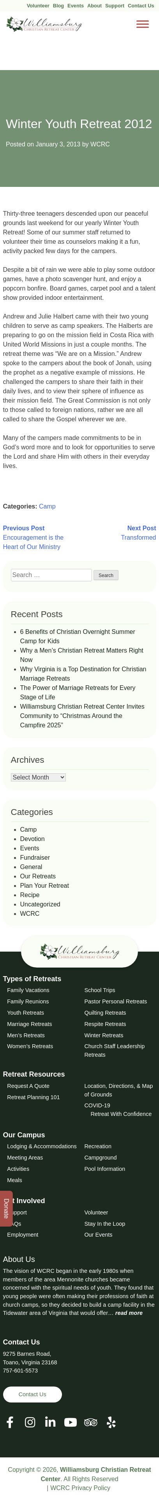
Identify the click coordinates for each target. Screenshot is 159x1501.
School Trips (99, 990)
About (94, 6)
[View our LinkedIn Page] (50, 1422)
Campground (100, 1157)
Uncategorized (40, 904)
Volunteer (38, 6)
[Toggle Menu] (142, 24)
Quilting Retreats (105, 1013)
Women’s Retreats (30, 1046)
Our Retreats (38, 876)
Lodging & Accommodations (41, 1146)
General (31, 867)
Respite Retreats (105, 1024)
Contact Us (141, 6)
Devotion (32, 839)
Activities (18, 1169)
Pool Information (104, 1169)
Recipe (30, 895)
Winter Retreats (103, 1035)
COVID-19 (97, 1105)
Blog (58, 6)
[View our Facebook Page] (10, 1422)
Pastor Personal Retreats (115, 1001)
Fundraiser (35, 857)
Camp (47, 506)
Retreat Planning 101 (33, 1097)
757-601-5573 (20, 1370)
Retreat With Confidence (121, 1114)
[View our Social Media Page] (30, 1422)
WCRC (100, 144)
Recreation (97, 1146)
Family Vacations (28, 990)
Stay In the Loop (104, 1224)
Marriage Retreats (29, 1024)
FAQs (14, 1224)
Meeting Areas (25, 1157)
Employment (22, 1235)
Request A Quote (28, 1086)
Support (114, 6)
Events (75, 6)
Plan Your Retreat (44, 885)
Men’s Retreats (26, 1035)
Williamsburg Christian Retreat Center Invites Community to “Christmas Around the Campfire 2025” (82, 716)
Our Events (98, 1235)
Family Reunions (28, 1001)
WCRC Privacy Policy (80, 1488)
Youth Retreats (25, 1013)
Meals (14, 1180)
